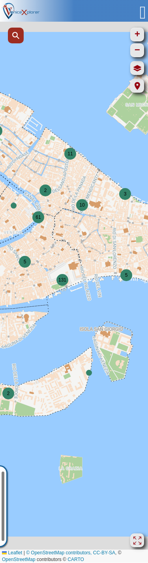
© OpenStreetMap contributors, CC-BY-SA (70, 553)
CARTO (75, 559)
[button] (14, 206)
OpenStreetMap (19, 559)
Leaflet (12, 553)
